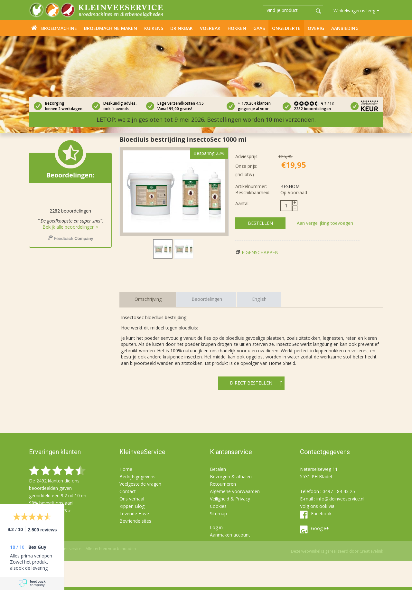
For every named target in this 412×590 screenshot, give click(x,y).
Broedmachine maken (110, 28)
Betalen (218, 469)
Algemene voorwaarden (235, 491)
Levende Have (134, 513)
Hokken (237, 28)
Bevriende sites (135, 521)
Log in (216, 527)
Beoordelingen (207, 299)
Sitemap (218, 513)
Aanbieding (345, 28)
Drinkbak (181, 28)
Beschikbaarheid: (252, 192)
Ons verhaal (131, 499)
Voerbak (210, 28)
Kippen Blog (132, 506)
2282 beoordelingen (312, 108)
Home (34, 27)
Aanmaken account (230, 535)
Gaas (259, 28)
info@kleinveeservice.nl (340, 499)
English (259, 299)
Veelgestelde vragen (140, 484)
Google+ (320, 528)
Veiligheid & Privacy (230, 499)
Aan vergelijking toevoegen (325, 223)
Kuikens (153, 28)
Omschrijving (148, 299)
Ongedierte (286, 28)
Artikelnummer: (251, 186)
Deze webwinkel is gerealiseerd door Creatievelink (337, 551)
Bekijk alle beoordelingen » (70, 227)
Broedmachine (59, 28)
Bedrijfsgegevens (137, 476)
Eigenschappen (260, 252)
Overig (316, 28)
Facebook (321, 513)
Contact (127, 491)
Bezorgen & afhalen (231, 476)
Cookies (218, 506)
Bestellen (260, 223)
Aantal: (242, 203)
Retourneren (223, 484)
